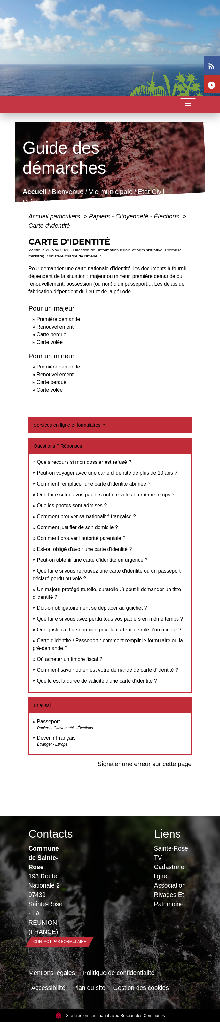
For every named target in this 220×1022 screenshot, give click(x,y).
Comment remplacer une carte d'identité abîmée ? (93, 484)
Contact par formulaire (59, 941)
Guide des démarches (146, 201)
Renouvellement (55, 326)
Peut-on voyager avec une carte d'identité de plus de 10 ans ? (107, 473)
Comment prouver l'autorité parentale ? (81, 538)
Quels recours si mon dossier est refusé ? (84, 462)
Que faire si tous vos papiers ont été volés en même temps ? (105, 494)
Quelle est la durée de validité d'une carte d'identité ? (97, 681)
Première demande (58, 319)
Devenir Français (56, 738)
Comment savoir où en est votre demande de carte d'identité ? (107, 670)
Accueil (35, 191)
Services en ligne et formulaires (68, 425)
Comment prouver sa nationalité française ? (86, 516)
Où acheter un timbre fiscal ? (69, 659)
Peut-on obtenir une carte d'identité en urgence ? (92, 560)
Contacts (47, 834)
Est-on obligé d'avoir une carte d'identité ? (84, 549)
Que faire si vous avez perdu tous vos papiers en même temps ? (110, 619)
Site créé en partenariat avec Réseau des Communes (110, 1015)
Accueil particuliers (55, 216)
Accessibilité (48, 987)
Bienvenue (68, 191)
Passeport (48, 721)
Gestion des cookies (141, 987)
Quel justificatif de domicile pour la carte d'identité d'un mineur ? (109, 629)
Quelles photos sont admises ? (72, 505)
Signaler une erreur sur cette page (145, 763)
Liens (167, 834)
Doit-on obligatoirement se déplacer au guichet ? (92, 608)
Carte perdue (51, 334)
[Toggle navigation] (188, 104)
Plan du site (89, 987)
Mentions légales (51, 972)
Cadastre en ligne (171, 871)
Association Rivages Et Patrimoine (170, 894)
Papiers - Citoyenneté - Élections (135, 216)
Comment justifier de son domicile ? (77, 527)
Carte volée (49, 342)
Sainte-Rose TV (171, 853)
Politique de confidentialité (118, 972)
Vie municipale (111, 191)
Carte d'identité (49, 225)
